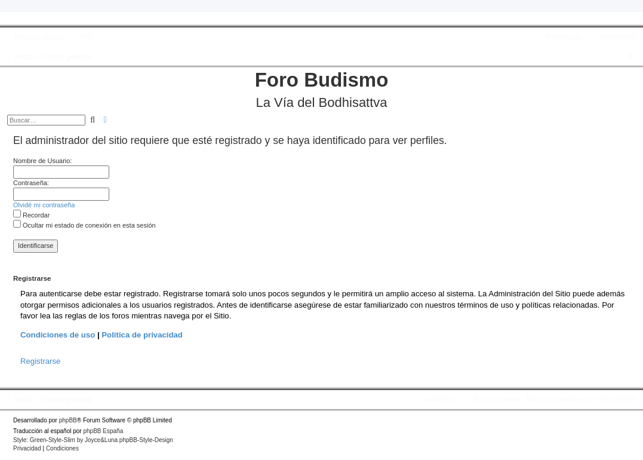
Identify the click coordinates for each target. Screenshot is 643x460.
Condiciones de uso (57, 334)
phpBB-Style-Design (146, 440)
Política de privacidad (142, 334)
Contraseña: (31, 182)
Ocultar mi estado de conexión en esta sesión (84, 225)
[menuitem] (81, 37)
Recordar (31, 215)
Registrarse (40, 361)
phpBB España (103, 431)
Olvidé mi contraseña (44, 204)
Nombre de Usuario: (42, 160)
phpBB (68, 420)
